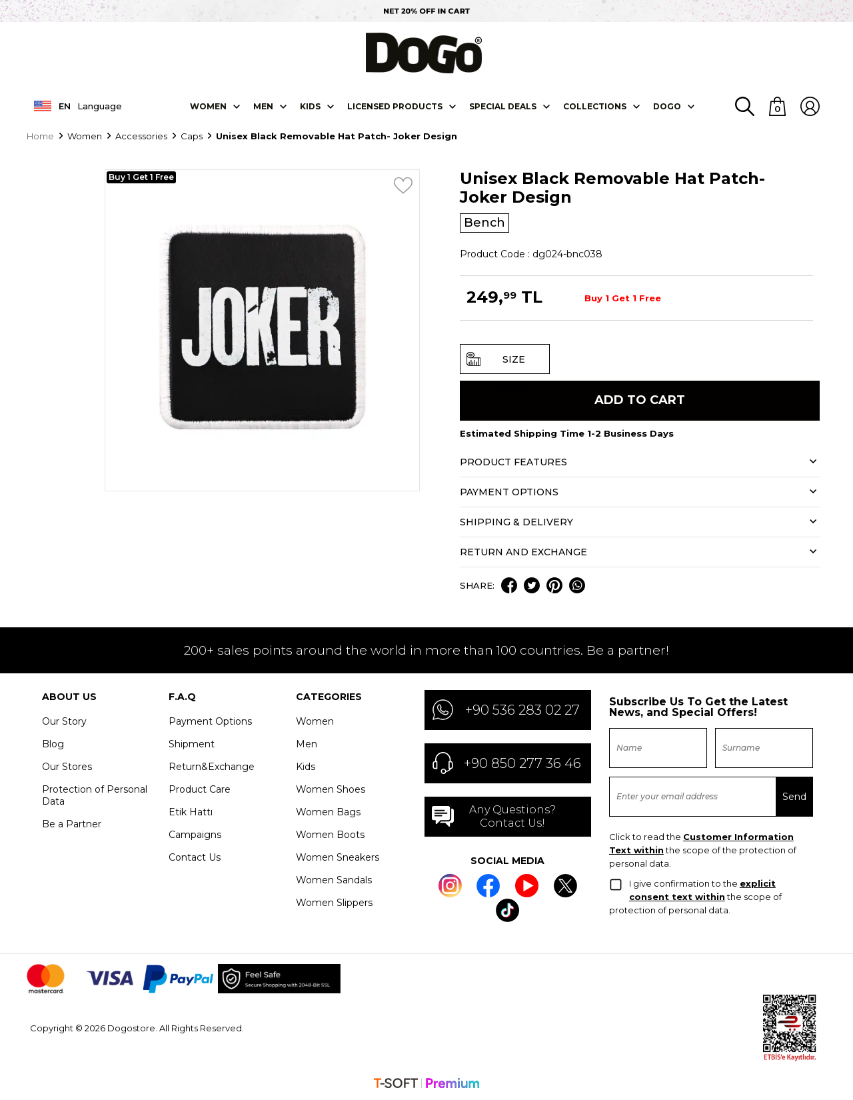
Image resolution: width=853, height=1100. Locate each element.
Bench (485, 222)
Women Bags (328, 811)
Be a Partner (71, 823)
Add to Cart (639, 400)
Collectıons (594, 105)
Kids (305, 766)
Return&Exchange (212, 766)
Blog (53, 743)
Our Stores (67, 766)
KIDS (310, 105)
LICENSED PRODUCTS (394, 105)
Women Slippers (334, 902)
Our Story (64, 721)
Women (208, 105)
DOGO (667, 105)
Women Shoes (330, 789)
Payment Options (210, 721)
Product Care (200, 789)
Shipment (192, 743)
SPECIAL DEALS (502, 105)
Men (263, 105)
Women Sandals (334, 879)
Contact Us (195, 857)
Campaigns (195, 834)
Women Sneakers (337, 857)
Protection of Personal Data (94, 795)
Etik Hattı (191, 811)
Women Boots (330, 834)
